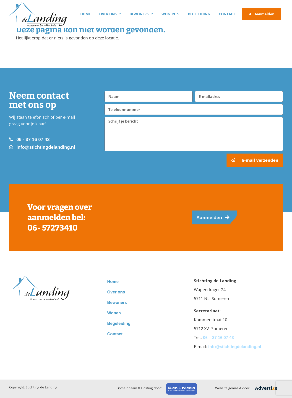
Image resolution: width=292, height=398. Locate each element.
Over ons (110, 14)
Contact (227, 14)
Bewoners (141, 14)
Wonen (170, 14)
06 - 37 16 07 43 (33, 139)
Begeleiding (199, 14)
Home (85, 14)
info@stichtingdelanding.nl (45, 147)
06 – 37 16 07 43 (218, 337)
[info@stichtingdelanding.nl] (11, 147)
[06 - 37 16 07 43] (11, 139)
